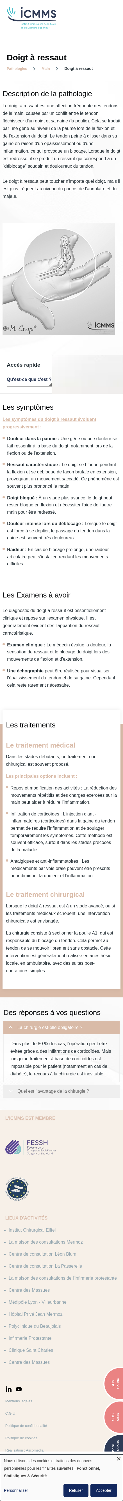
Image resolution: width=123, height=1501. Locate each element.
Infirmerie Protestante (37, 1353)
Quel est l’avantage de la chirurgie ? (47, 1101)
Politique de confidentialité (33, 1441)
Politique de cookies (28, 1453)
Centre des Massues (36, 1305)
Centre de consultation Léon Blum (49, 1262)
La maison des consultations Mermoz (53, 1250)
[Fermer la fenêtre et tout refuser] (119, 1457)
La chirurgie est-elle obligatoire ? (44, 1037)
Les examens (106, 372)
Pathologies (17, 69)
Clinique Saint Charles (38, 1365)
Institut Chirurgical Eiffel (39, 1238)
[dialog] (61, 1477)
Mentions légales (25, 1416)
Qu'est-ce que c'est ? (29, 372)
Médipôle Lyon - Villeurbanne (45, 1317)
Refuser (76, 1490)
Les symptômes (72, 372)
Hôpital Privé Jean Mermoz (43, 1329)
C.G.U (17, 1429)
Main (46, 69)
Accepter (103, 1490)
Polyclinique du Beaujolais (42, 1341)
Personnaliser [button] (16, 1490)
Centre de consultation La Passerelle (52, 1274)
